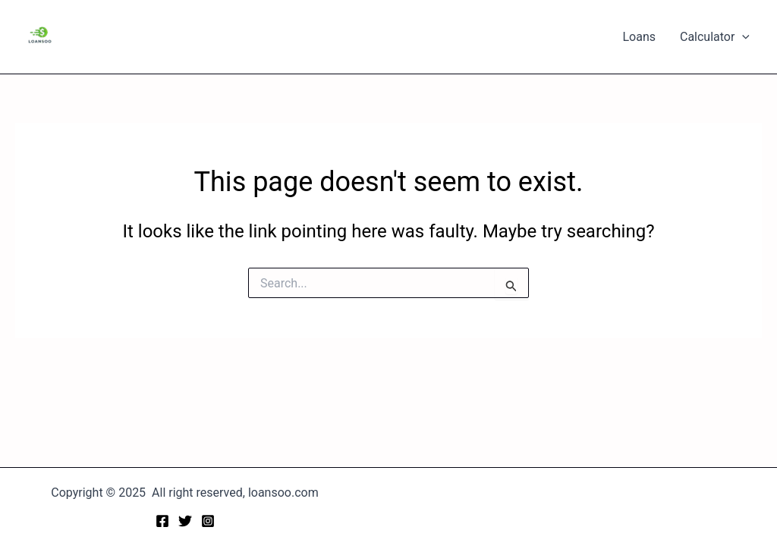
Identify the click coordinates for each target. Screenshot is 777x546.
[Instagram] (208, 521)
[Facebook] (162, 521)
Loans (639, 37)
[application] (742, 37)
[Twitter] (185, 521)
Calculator (715, 37)
